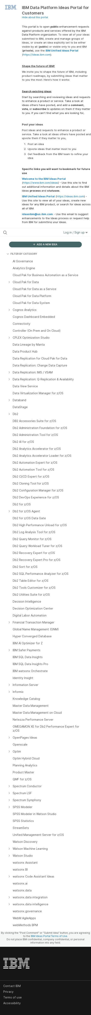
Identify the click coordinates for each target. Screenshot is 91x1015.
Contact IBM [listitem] (12, 986)
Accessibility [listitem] (12, 1003)
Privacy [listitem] (8, 991)
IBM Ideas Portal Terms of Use (49, 936)
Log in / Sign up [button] (76, 232)
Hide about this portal (35, 17)
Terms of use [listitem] (12, 997)
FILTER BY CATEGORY (22, 253)
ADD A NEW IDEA (45, 244)
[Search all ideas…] (28, 232)
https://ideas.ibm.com (36, 54)
